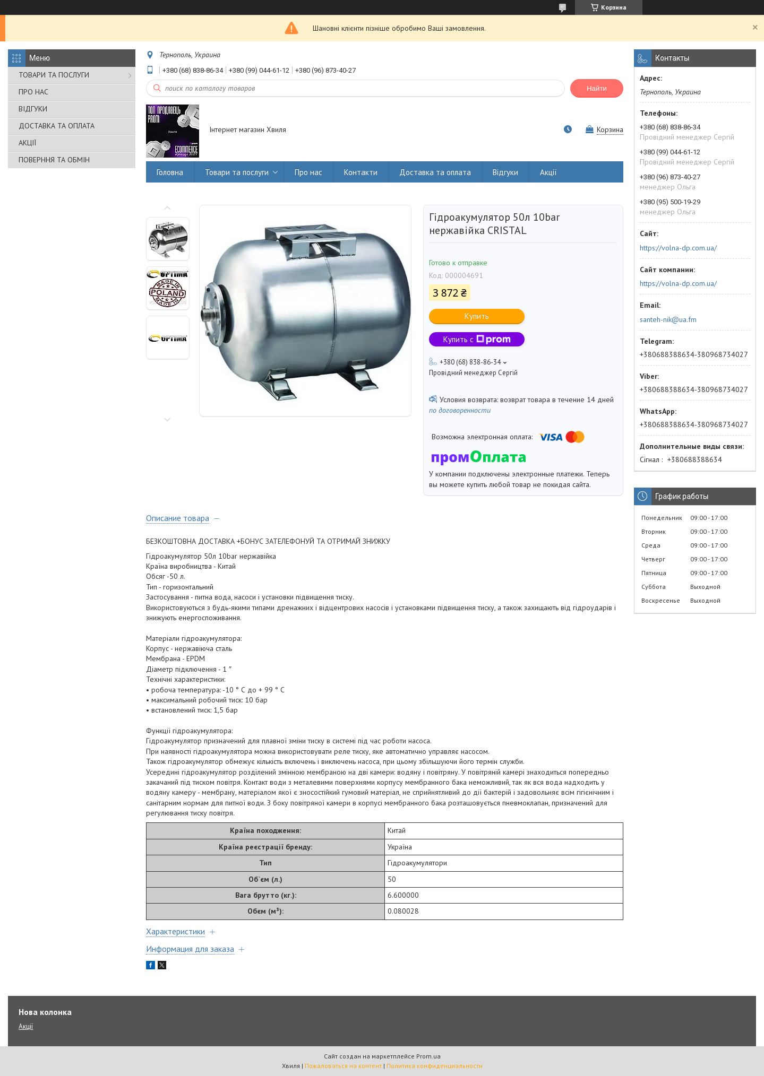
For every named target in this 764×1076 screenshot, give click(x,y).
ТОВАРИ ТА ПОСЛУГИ (54, 75)
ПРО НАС (33, 92)
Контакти (360, 172)
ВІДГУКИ (33, 109)
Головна (170, 172)
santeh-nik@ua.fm (668, 319)
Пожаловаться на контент (343, 1066)
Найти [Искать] (597, 88)
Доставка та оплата (435, 172)
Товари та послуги (237, 172)
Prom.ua (428, 1056)
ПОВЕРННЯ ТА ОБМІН (54, 159)
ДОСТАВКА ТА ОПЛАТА (57, 126)
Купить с (477, 339)
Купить (477, 316)
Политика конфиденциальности (435, 1066)
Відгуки (505, 172)
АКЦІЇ (27, 142)
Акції (548, 172)
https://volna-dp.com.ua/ (678, 248)
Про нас (308, 172)
